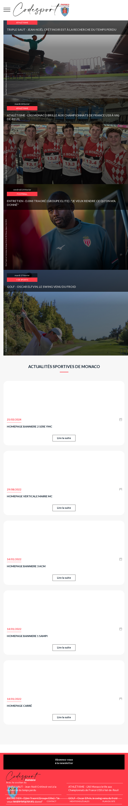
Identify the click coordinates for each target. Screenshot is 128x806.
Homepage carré (19, 705)
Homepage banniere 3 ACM (26, 566)
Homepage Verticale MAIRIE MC (29, 496)
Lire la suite (64, 438)
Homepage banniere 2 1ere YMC (29, 426)
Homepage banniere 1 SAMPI (27, 635)
